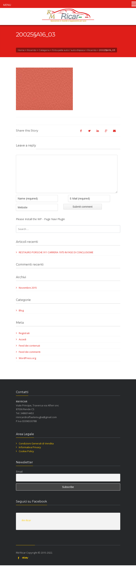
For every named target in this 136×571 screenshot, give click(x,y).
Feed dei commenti (29, 357)
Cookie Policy (26, 457)
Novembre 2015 (28, 293)
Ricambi (31, 50)
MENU (7, 5)
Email (19, 477)
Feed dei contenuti (29, 351)
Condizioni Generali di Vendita (36, 449)
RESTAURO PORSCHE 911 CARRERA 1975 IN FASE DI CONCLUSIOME (56, 258)
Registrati (24, 338)
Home (21, 50)
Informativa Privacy (30, 453)
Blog (21, 316)
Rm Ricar (26, 526)
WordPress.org (27, 363)
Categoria (44, 50)
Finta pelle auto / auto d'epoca (68, 50)
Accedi (22, 345)
